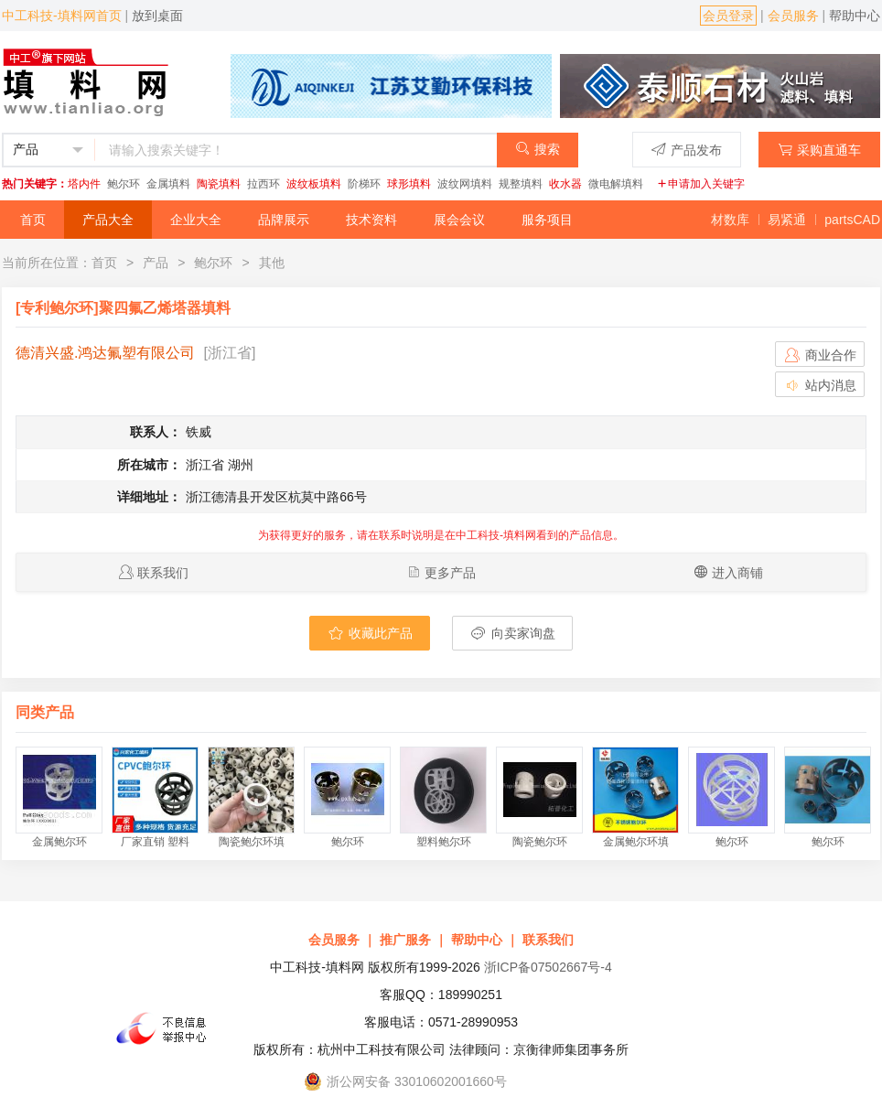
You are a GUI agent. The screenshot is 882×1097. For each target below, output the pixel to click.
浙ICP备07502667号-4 (548, 967)
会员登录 (728, 15)
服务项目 (547, 219)
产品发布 (686, 149)
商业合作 (819, 355)
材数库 (730, 219)
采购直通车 (819, 149)
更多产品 (450, 572)
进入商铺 (737, 572)
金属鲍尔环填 (636, 841)
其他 (272, 262)
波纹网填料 (464, 183)
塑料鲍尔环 (443, 841)
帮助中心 (854, 15)
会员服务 (793, 15)
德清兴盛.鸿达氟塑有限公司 (105, 352)
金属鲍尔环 (59, 841)
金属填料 (168, 183)
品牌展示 (283, 219)
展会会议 (459, 219)
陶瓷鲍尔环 (539, 841)
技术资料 (371, 219)
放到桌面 (157, 15)
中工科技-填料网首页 (62, 15)
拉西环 (263, 183)
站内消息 (819, 385)
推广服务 (405, 939)
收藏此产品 (370, 633)
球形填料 (409, 183)
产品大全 (108, 219)
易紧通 (787, 219)
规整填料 (521, 183)
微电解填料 (615, 183)
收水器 (565, 183)
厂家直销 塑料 (155, 841)
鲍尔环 (123, 183)
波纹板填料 (313, 183)
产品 (155, 262)
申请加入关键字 (701, 183)
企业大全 (195, 219)
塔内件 (84, 183)
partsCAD (852, 219)
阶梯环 (364, 183)
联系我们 (162, 572)
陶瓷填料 (219, 183)
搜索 (537, 148)
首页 (33, 219)
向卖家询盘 (512, 633)
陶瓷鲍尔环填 (252, 841)
